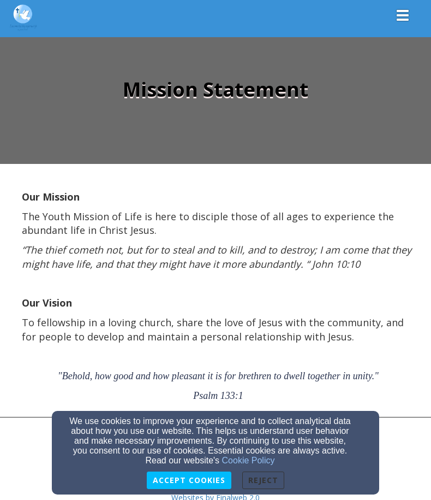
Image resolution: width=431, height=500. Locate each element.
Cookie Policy (248, 460)
